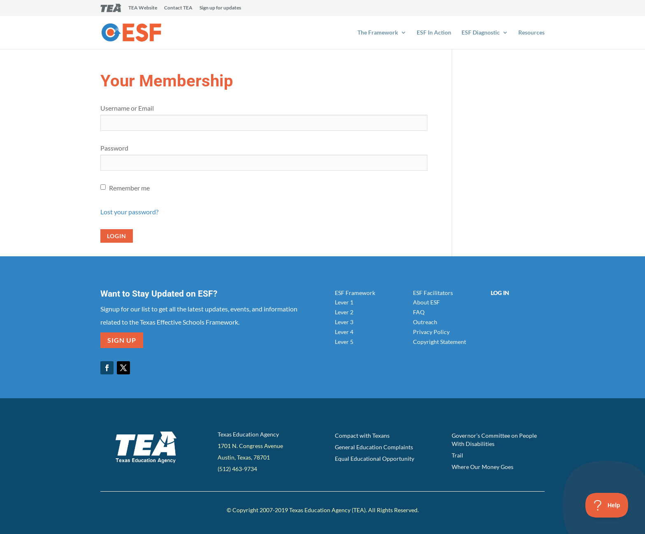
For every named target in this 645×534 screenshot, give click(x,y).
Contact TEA (178, 8)
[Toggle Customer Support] (607, 505)
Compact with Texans (362, 435)
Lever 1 (344, 302)
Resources (531, 33)
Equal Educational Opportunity (374, 458)
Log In (500, 292)
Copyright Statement (439, 341)
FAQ (419, 312)
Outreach (425, 321)
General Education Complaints (374, 446)
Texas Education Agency (248, 434)
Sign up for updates (220, 8)
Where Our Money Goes (482, 466)
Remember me (129, 188)
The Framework (377, 33)
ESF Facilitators (433, 292)
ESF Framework (355, 292)
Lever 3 (344, 321)
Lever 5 (344, 341)
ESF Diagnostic (481, 33)
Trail (457, 455)
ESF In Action (434, 33)
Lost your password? (129, 212)
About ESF (426, 302)
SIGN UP (121, 340)
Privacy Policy (431, 331)
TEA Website (142, 8)
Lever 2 (344, 312)
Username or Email (127, 108)
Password (114, 148)
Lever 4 (344, 331)
